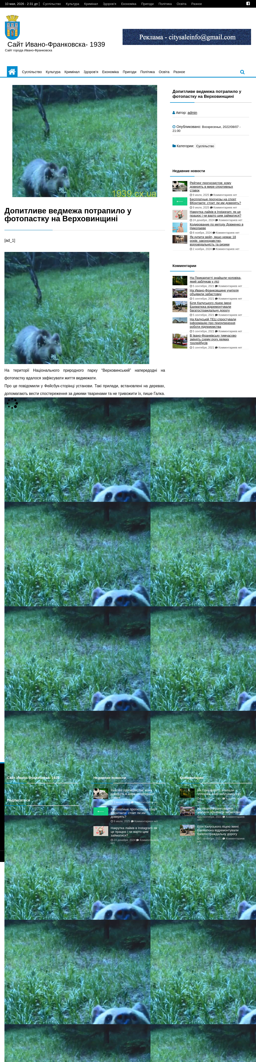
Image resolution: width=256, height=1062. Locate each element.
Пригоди (147, 4)
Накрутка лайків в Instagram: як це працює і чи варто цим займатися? (215, 213)
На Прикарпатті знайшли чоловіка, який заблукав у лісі (215, 279)
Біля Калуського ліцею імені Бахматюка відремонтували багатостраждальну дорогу (210, 306)
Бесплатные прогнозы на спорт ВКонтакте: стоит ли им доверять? (215, 201)
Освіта (181, 4)
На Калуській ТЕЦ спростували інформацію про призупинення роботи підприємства (213, 322)
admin (192, 113)
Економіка (128, 4)
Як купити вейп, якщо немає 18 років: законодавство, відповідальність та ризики (213, 240)
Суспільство (52, 4)
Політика (165, 4)
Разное (196, 4)
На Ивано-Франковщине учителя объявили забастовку (214, 292)
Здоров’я (109, 4)
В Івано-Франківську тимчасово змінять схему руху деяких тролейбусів (213, 339)
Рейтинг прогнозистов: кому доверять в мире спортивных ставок (211, 186)
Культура (72, 4)
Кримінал (91, 4)
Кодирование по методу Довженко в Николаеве (216, 226)
